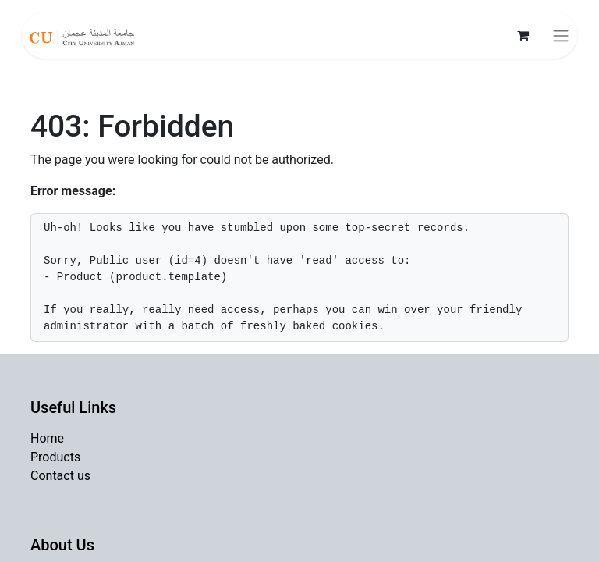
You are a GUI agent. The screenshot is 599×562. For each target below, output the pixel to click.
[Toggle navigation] (560, 35)
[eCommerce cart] (522, 35)
